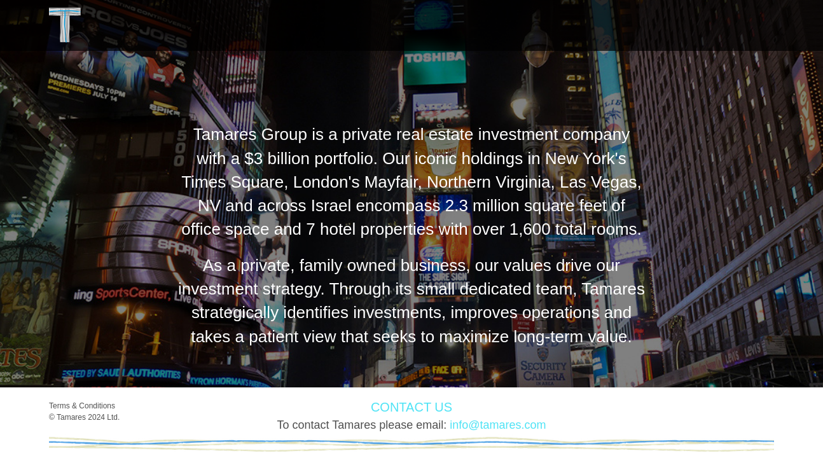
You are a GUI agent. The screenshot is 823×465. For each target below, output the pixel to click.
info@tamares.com (498, 425)
